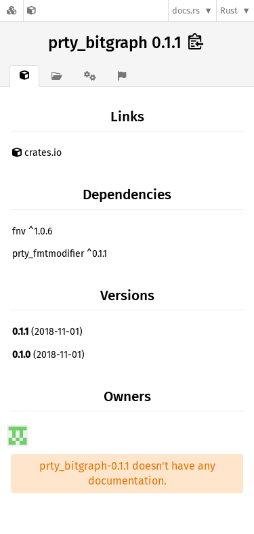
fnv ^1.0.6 (32, 231)
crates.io (37, 153)
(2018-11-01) (47, 331)
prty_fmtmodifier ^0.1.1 (59, 254)
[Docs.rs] (11, 10)
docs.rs (186, 10)
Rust (229, 10)
